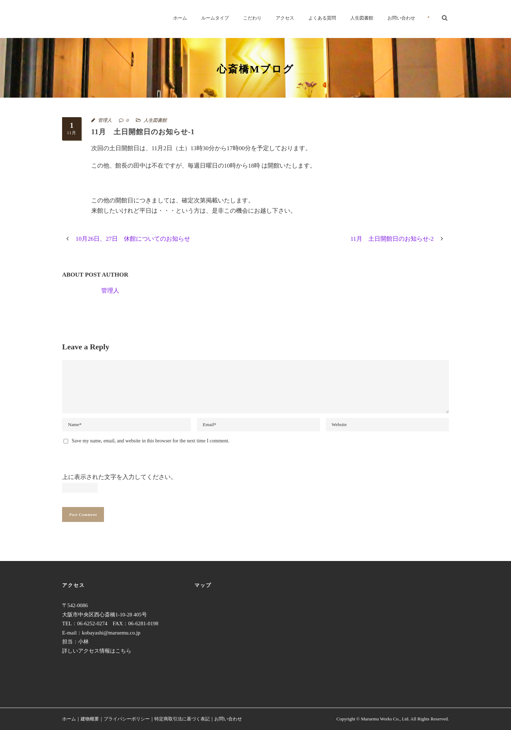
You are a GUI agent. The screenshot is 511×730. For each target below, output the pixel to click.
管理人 (105, 120)
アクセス (285, 18)
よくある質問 (322, 18)
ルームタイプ (215, 18)
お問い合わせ (401, 18)
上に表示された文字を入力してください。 (119, 477)
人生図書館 (361, 18)
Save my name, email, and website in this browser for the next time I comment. (150, 440)
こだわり (252, 18)
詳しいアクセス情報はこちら (96, 651)
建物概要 (90, 718)
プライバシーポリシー (127, 718)
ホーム (180, 18)
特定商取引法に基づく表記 (182, 718)
